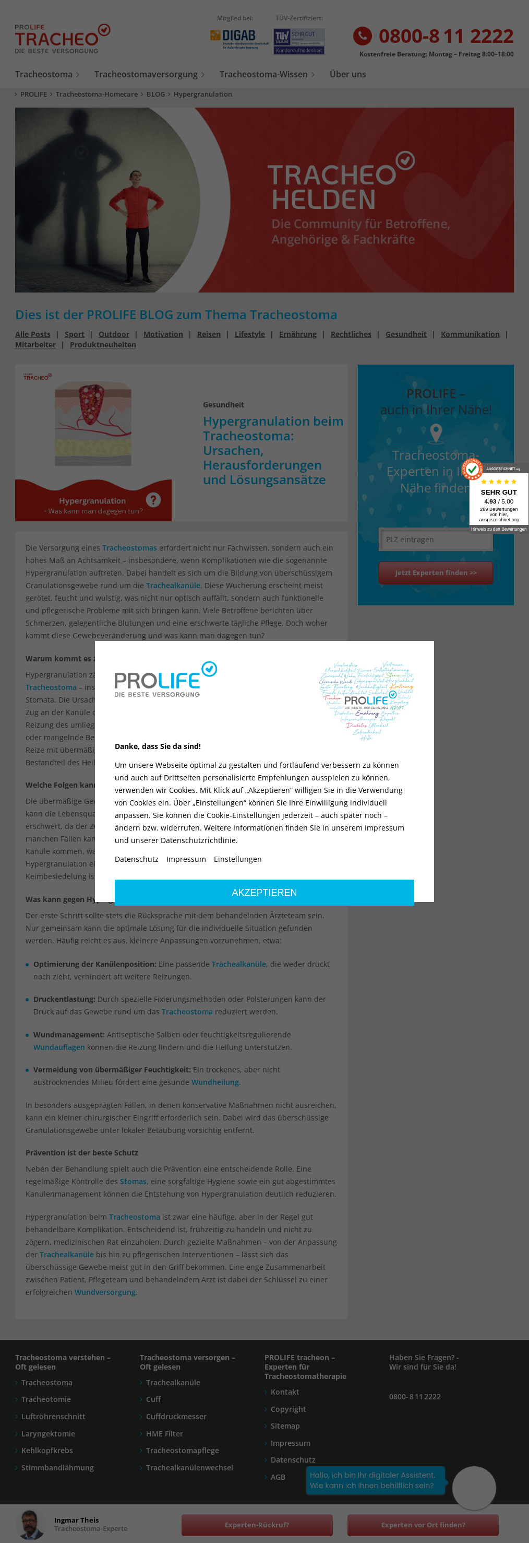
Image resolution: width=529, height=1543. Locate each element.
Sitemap (285, 1426)
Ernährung (298, 334)
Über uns (348, 74)
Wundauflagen (59, 1047)
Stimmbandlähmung (57, 1467)
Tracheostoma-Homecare (97, 94)
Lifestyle (250, 334)
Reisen (209, 334)
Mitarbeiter (35, 344)
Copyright (288, 1409)
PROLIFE (33, 94)
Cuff (153, 1399)
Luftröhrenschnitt (53, 1416)
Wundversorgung (105, 1292)
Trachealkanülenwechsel (189, 1467)
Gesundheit (406, 334)
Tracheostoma (44, 74)
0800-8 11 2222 (433, 36)
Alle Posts (33, 334)
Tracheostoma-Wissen (264, 74)
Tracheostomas (129, 548)
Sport (75, 334)
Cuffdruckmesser (176, 1416)
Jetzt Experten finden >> (436, 572)
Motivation (163, 334)
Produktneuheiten (103, 344)
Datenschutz (293, 1460)
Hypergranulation (203, 94)
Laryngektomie (48, 1434)
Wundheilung (215, 1082)
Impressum (290, 1443)
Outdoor (114, 334)
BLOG (156, 94)
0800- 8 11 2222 (415, 1396)
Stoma (146, 826)
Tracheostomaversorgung (146, 74)
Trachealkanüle (173, 585)
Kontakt (285, 1392)
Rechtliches (351, 334)
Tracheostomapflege (182, 1450)
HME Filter (164, 1434)
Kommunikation (470, 334)
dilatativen (167, 687)
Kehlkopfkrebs (47, 1450)
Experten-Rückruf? (257, 1525)
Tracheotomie (46, 1399)
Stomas (150, 737)
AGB (278, 1477)
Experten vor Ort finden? (423, 1525)
